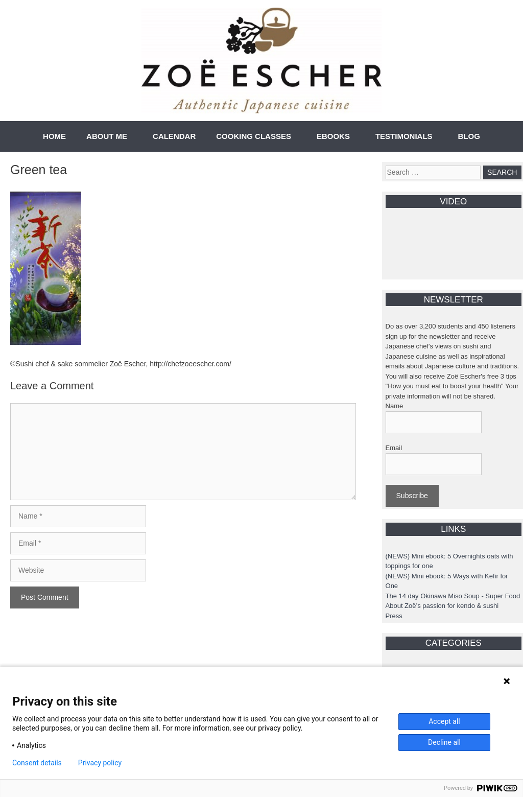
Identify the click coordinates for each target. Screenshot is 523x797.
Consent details (37, 763)
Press (394, 616)
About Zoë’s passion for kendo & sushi (442, 606)
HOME (54, 136)
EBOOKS (333, 136)
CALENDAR (174, 136)
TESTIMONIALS (404, 136)
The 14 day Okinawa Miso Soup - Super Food (453, 596)
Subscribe (412, 495)
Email (394, 448)
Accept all (444, 721)
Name (394, 406)
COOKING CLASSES (253, 136)
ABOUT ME (106, 136)
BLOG (469, 136)
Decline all (444, 742)
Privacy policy (100, 763)
